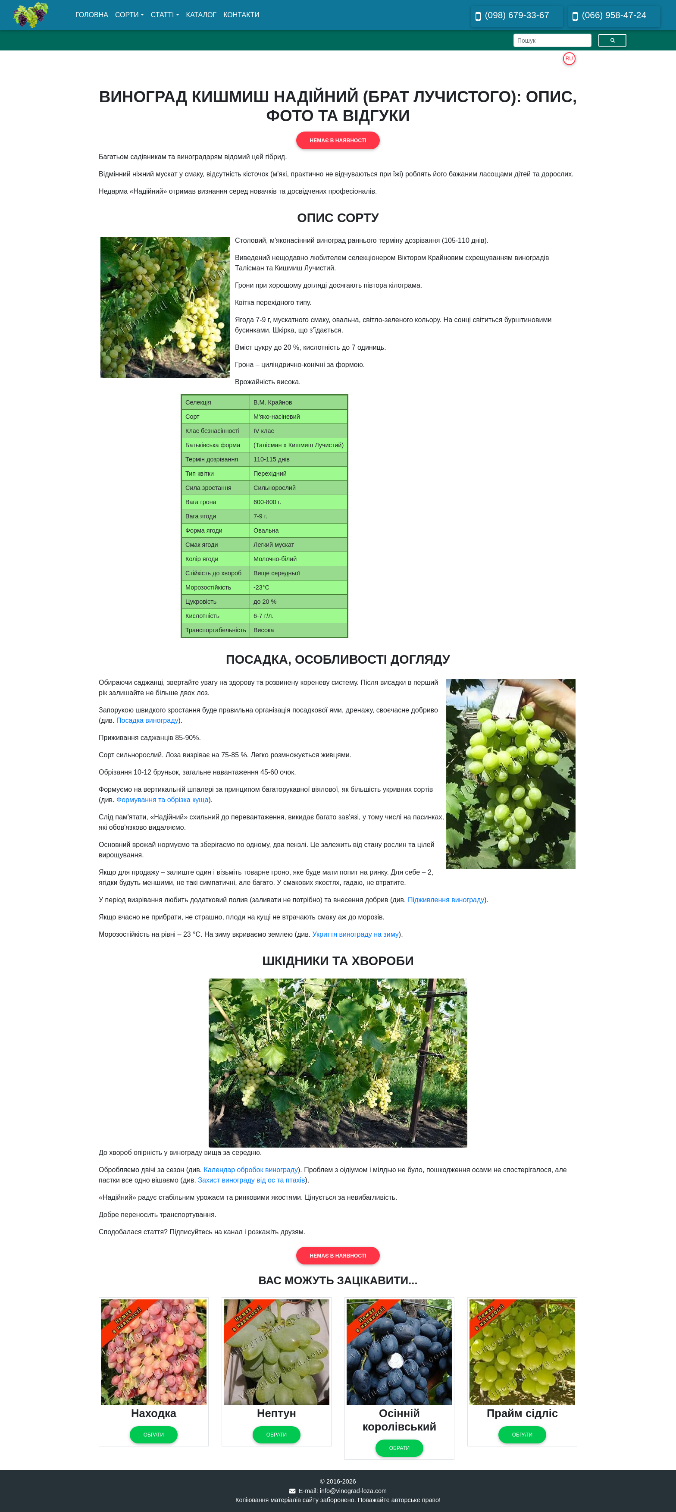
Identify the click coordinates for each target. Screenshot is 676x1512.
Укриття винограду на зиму (356, 934)
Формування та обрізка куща (162, 799)
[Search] (552, 40)
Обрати (154, 1435)
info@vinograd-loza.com (353, 1490)
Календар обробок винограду (251, 1169)
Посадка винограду (147, 720)
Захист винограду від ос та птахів (251, 1180)
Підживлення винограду (446, 899)
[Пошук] (612, 40)
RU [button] (569, 59)
